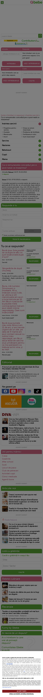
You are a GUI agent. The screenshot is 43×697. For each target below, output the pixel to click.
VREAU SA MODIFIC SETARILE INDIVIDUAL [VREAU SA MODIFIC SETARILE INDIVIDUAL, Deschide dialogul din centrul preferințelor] (21, 694)
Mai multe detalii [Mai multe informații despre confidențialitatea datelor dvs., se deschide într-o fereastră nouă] (10, 663)
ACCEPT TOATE (21, 691)
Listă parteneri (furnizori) (6, 687)
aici (24, 671)
